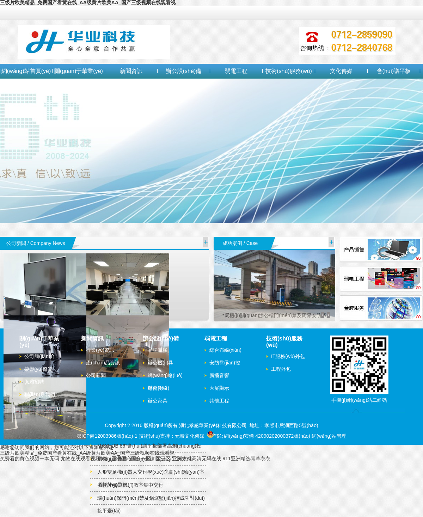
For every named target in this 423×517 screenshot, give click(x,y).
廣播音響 (219, 375)
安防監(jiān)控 (224, 362)
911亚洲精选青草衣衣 (246, 458)
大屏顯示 (219, 388)
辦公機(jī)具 (160, 362)
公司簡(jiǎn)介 (39, 356)
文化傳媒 (341, 71)
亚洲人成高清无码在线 (196, 458)
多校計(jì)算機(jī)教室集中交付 (130, 485)
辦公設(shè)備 (183, 71)
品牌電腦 (157, 350)
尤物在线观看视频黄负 (85, 458)
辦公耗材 (157, 388)
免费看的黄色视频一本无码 (29, 458)
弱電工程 (236, 71)
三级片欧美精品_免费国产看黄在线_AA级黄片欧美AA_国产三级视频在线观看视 (87, 453)
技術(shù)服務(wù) (288, 71)
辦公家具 (157, 401)
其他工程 (219, 401)
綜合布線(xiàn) (225, 350)
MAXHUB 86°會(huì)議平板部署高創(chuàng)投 (149, 446)
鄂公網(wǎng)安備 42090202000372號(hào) (258, 436)
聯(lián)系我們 (39, 394)
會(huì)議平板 (394, 71)
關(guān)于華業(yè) (78, 71)
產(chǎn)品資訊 (103, 362)
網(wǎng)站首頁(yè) (26, 71)
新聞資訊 (131, 71)
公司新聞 (96, 375)
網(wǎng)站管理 (329, 436)
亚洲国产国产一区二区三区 (141, 458)
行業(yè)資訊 (100, 350)
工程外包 (281, 369)
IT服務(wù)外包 (288, 356)
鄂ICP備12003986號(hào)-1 (106, 436)
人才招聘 (34, 381)
